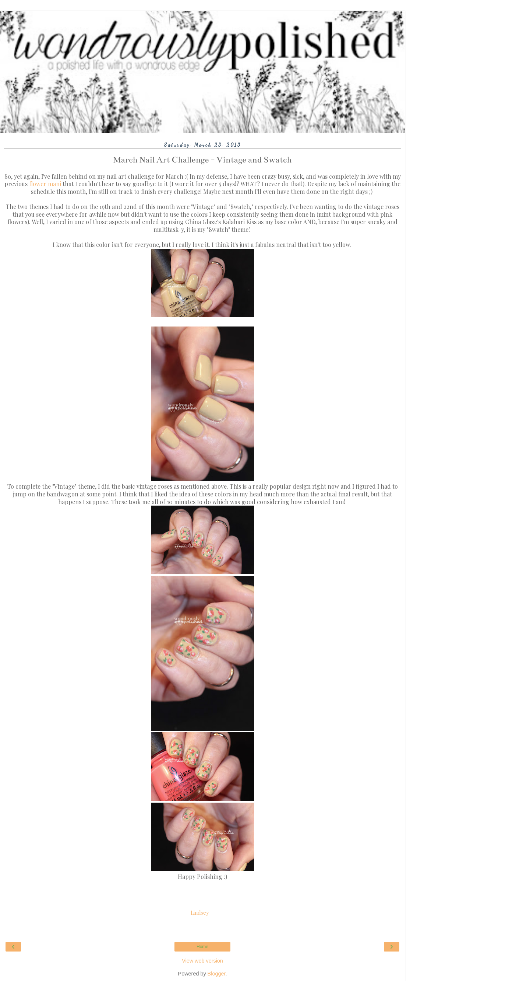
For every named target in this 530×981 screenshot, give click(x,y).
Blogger (217, 974)
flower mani (45, 184)
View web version (202, 961)
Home (202, 946)
